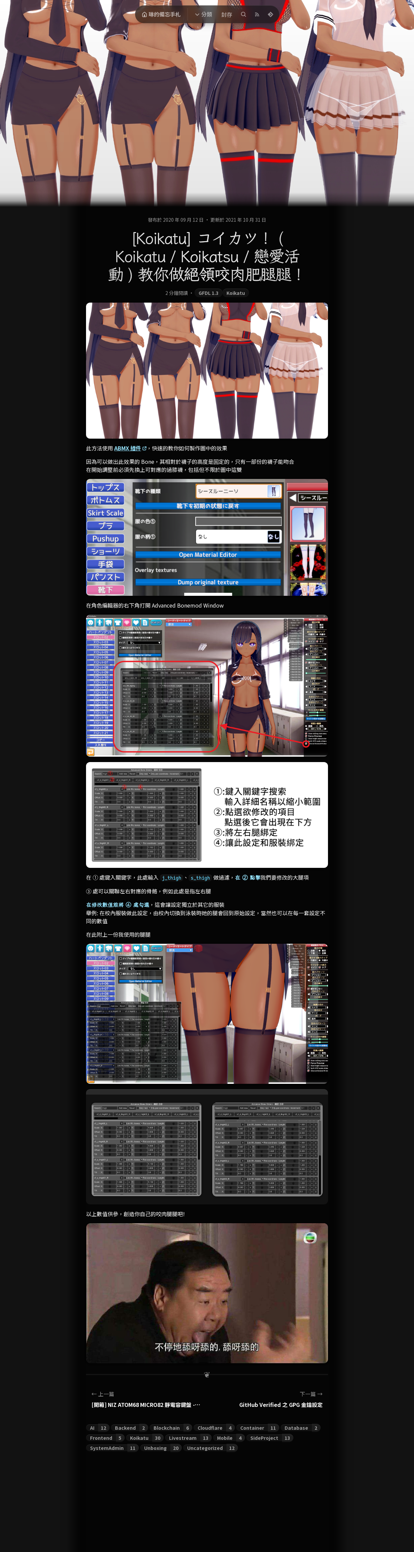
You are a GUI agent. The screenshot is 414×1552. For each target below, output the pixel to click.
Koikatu (235, 293)
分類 (206, 14)
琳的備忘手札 (161, 14)
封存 (226, 14)
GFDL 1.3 (208, 293)
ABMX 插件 (127, 448)
